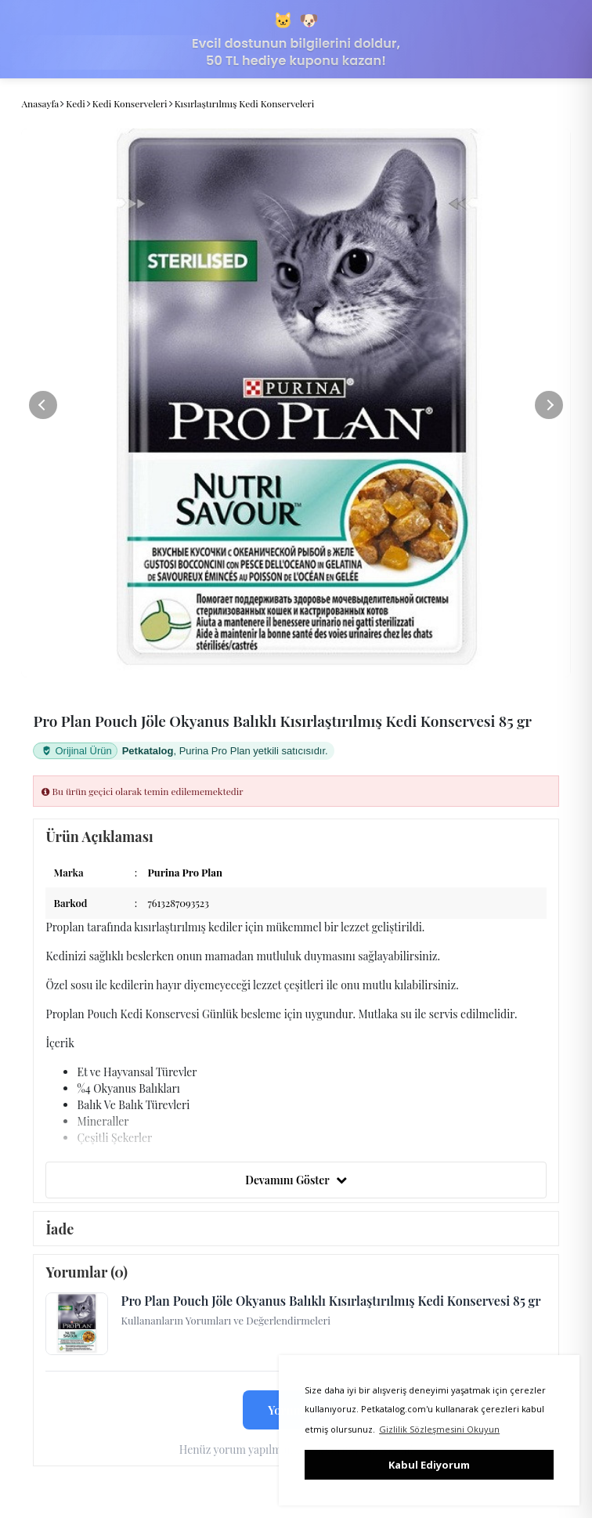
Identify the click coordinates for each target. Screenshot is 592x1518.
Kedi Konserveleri (130, 103)
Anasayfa (40, 103)
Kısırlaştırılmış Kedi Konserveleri (245, 103)
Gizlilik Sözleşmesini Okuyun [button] (439, 1429)
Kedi (75, 103)
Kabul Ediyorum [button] (429, 1465)
